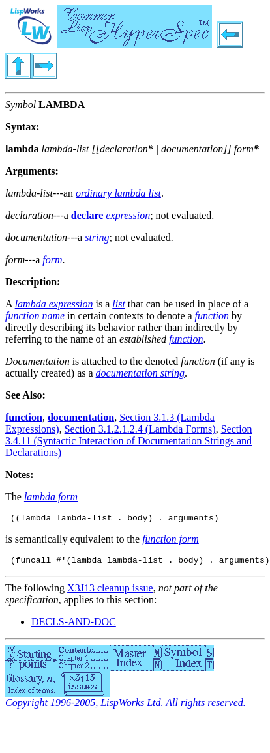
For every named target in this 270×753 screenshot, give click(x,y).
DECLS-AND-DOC (73, 625)
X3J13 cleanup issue (110, 591)
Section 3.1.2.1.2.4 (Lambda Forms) (140, 428)
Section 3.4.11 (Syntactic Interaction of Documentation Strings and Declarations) (128, 440)
